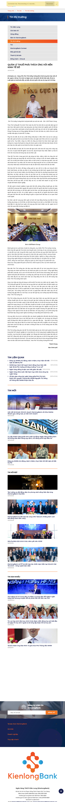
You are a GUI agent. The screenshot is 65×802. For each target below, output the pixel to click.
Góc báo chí (14, 30)
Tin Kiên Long (15, 27)
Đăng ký (51, 712)
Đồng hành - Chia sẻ (17, 59)
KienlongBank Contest (18, 48)
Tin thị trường (15, 41)
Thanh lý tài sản (15, 55)
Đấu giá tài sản (15, 52)
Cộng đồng (14, 34)
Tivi (11, 45)
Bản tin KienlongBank (18, 38)
